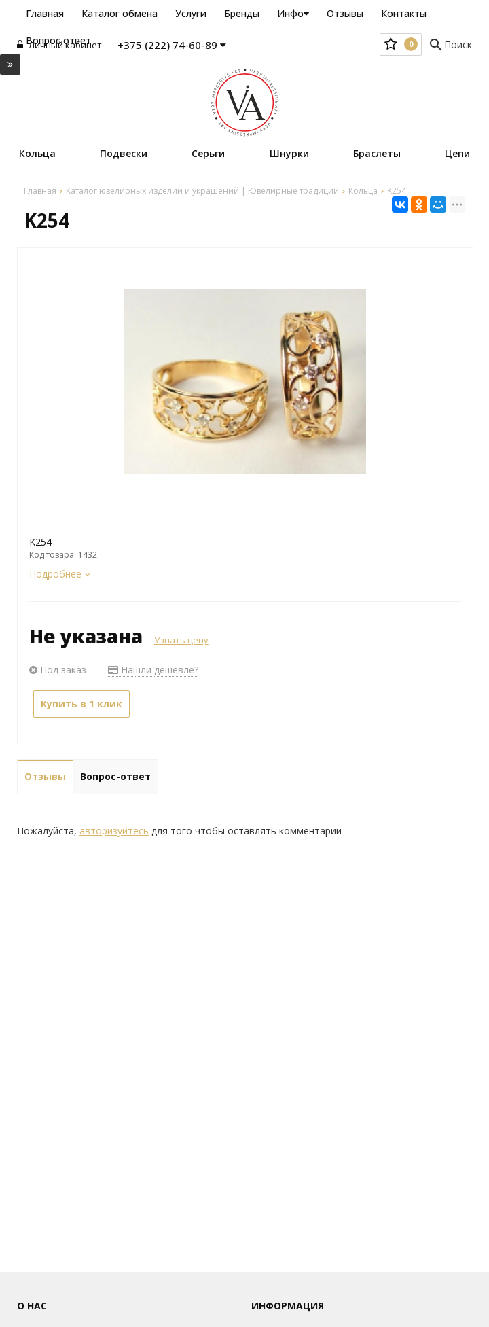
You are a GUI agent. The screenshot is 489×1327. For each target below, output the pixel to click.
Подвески (123, 153)
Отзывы (345, 13)
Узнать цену (181, 640)
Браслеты (377, 153)
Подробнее (59, 573)
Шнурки (289, 153)
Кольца (37, 153)
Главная (45, 13)
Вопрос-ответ (115, 776)
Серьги (208, 153)
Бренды (241, 13)
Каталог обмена (120, 13)
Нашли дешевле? (153, 669)
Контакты (404, 13)
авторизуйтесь (114, 830)
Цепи (457, 153)
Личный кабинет (59, 45)
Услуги (190, 13)
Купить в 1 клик (81, 703)
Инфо (293, 13)
